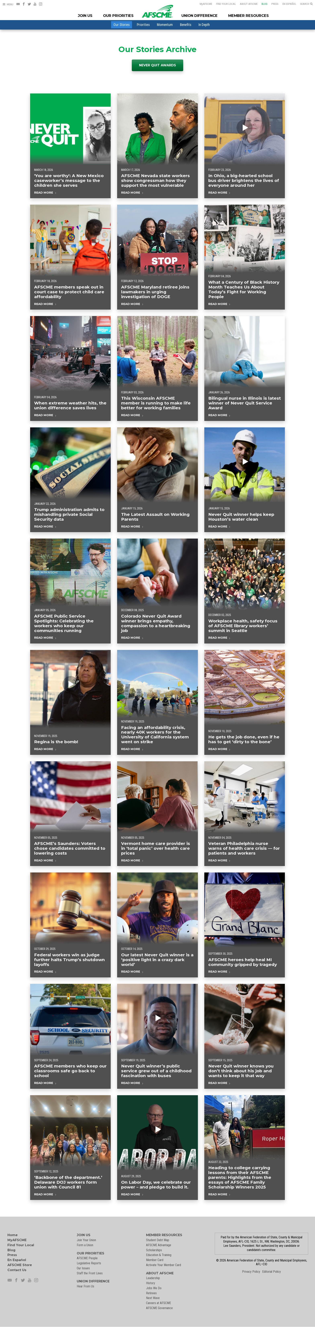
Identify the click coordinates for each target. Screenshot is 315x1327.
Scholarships (154, 1250)
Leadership (153, 1278)
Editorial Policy (271, 1272)
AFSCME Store (19, 1265)
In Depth (204, 25)
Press (274, 3)
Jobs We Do (154, 1288)
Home (12, 1235)
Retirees (151, 1293)
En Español (289, 3)
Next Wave (153, 1298)
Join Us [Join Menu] (85, 15)
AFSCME (206, 3)
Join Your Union (86, 1240)
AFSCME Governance (159, 1308)
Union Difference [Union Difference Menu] (199, 15)
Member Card (154, 1260)
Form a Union (85, 1245)
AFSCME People (87, 1258)
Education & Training (158, 1255)
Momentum (165, 25)
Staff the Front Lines (90, 1273)
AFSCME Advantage (158, 1245)
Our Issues (83, 1268)
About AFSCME (249, 3)
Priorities (143, 25)
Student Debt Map (157, 1240)
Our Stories (122, 25)
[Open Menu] (8, 4)
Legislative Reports (89, 1263)
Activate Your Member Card (163, 1265)
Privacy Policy (251, 1272)
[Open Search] (306, 4)
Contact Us (16, 1270)
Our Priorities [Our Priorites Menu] (118, 15)
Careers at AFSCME (158, 1303)
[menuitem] (121, 24)
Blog (264, 3)
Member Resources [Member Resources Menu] (248, 15)
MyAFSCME (17, 1240)
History (150, 1283)
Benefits (185, 25)
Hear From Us (85, 1286)
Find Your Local (226, 3)
